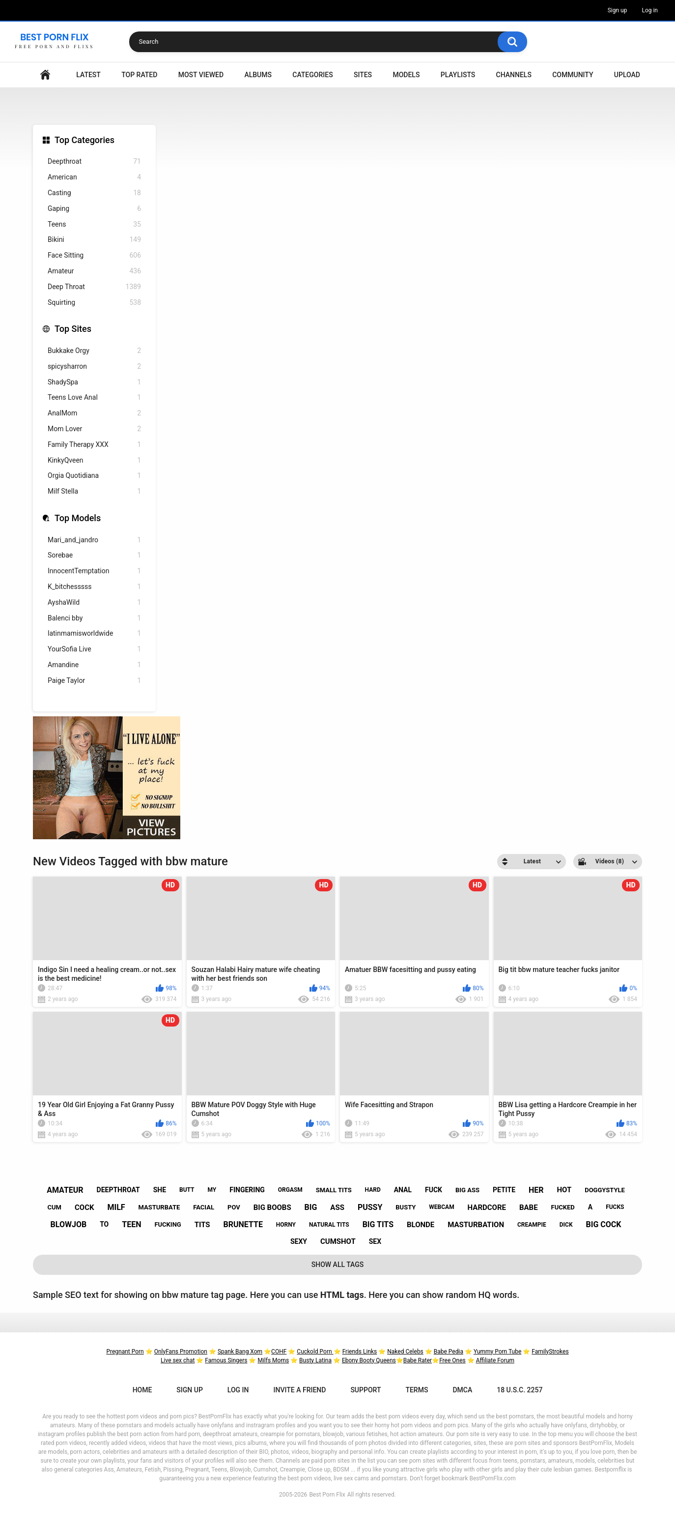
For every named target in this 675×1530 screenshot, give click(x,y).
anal (403, 1190)
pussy (370, 1207)
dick (566, 1224)
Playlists (458, 75)
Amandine (94, 665)
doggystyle (605, 1190)
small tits (334, 1190)
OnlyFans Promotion (180, 1351)
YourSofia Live (94, 649)
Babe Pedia (448, 1351)
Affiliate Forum (495, 1360)
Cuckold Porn (315, 1351)
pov (233, 1207)
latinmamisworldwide (94, 633)
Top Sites (73, 329)
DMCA (462, 1390)
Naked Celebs (405, 1351)
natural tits (329, 1224)
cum (54, 1207)
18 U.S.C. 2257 (519, 1390)
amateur (65, 1190)
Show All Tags (337, 1264)
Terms (416, 1390)
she (159, 1190)
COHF (278, 1351)
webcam (441, 1207)
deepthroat (118, 1190)
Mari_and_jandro (94, 540)
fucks (615, 1207)
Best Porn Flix (327, 1494)
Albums (258, 75)
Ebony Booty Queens (369, 1360)
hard (373, 1189)
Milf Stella (94, 491)
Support (365, 1390)
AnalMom (94, 413)
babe (528, 1207)
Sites (363, 75)
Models (406, 75)
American (94, 177)
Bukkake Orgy (94, 351)
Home (45, 75)
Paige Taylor (94, 681)
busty (405, 1207)
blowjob (69, 1224)
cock (84, 1207)
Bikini (94, 239)
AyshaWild (94, 602)
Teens (94, 224)
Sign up (617, 10)
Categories (312, 75)
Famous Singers (226, 1360)
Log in (650, 10)
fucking (167, 1224)
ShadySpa (94, 382)
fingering (247, 1190)
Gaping (94, 209)
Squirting (94, 302)
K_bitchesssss (94, 587)
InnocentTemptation (94, 571)
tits (202, 1224)
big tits (378, 1224)
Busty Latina (315, 1360)
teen (131, 1224)
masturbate (159, 1207)
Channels (514, 75)
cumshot (338, 1241)
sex (375, 1241)
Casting (94, 193)
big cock (603, 1224)
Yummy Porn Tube (497, 1351)
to (104, 1224)
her (536, 1190)
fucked (563, 1207)
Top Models (78, 518)
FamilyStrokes (550, 1351)
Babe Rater (417, 1360)
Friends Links (359, 1351)
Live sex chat (178, 1360)
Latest (88, 75)
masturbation (476, 1224)
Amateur (94, 271)
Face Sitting (94, 255)
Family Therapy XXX (94, 445)
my (212, 1189)
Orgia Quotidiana (94, 475)
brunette (243, 1224)
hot (564, 1189)
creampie (531, 1224)
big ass (467, 1190)
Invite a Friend (300, 1390)
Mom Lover (94, 429)
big (311, 1207)
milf (116, 1207)
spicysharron (94, 366)
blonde (420, 1224)
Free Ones (452, 1360)
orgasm (290, 1189)
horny (286, 1224)
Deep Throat (94, 287)
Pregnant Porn (124, 1351)
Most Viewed (201, 75)
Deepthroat (94, 161)
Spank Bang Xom (240, 1351)
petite (504, 1190)
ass (337, 1207)
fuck (433, 1190)
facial (203, 1207)
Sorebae (94, 555)
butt (187, 1189)
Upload (627, 75)
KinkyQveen (94, 460)
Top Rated (139, 75)
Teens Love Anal (94, 397)
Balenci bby (94, 618)
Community (572, 75)
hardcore (487, 1207)
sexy (298, 1241)
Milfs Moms (273, 1360)
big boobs (272, 1207)
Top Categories (84, 140)
